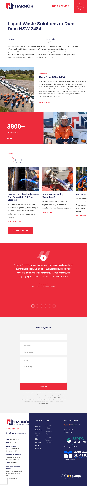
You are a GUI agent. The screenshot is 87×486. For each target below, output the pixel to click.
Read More (14, 221)
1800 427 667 (12, 428)
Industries (38, 430)
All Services (20, 230)
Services (38, 427)
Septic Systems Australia (72, 447)
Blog (37, 439)
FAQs (37, 445)
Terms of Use (49, 432)
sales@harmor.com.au (43, 403)
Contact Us (46, 103)
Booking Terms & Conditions (49, 440)
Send (42, 386)
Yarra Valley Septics (70, 459)
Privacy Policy (57, 398)
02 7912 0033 (13, 478)
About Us (38, 421)
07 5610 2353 (13, 462)
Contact (38, 449)
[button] (8, 138)
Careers (38, 442)
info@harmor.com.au (16, 433)
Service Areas (37, 434)
